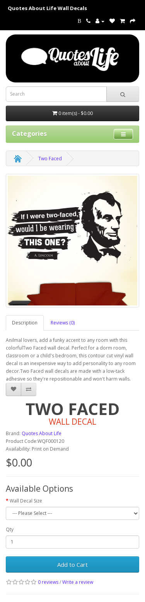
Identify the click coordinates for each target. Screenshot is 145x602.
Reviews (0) (63, 322)
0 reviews (48, 582)
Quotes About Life (41, 433)
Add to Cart (72, 564)
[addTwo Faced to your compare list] (28, 389)
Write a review (77, 582)
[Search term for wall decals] (56, 94)
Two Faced (50, 158)
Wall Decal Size (26, 500)
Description (25, 322)
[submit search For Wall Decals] (122, 94)
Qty (10, 529)
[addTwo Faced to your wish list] (13, 389)
